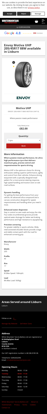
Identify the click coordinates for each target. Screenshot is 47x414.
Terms (24, 405)
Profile (7, 256)
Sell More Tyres (26, 323)
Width (6, 249)
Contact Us (6, 407)
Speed (6, 270)
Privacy (17, 405)
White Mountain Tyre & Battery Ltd (15, 402)
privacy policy (34, 7)
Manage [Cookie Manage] (38, 14)
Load (6, 278)
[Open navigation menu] (43, 21)
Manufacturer (10, 242)
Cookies (33, 405)
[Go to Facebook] (14, 318)
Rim (5, 263)
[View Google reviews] (23, 33)
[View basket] (36, 21)
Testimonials (6, 405)
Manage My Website (9, 323)
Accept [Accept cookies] (9, 14)
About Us (34, 402)
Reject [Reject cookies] (23, 14)
